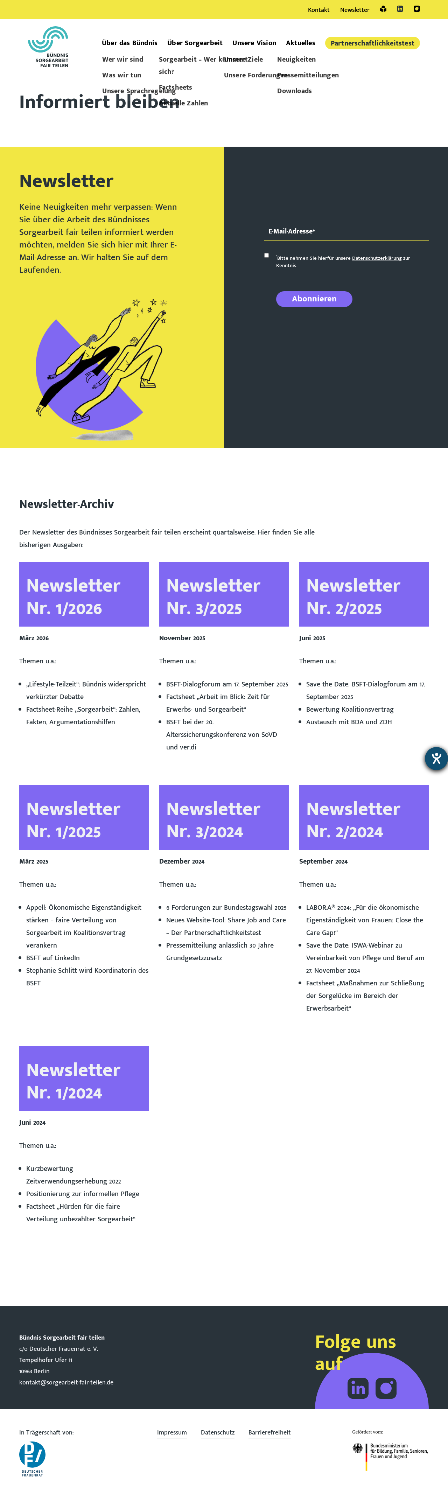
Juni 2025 (312, 638)
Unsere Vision (254, 43)
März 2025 (33, 861)
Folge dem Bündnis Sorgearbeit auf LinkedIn (358, 1388)
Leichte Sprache (383, 9)
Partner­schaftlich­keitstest (372, 43)
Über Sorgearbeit (195, 43)
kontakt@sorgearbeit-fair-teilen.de (66, 1382)
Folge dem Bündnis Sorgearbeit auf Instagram (386, 1388)
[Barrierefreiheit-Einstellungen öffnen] (436, 758)
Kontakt (319, 10)
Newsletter (355, 10)
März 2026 (34, 638)
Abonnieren (314, 299)
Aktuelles (300, 43)
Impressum (172, 1432)
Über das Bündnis (130, 43)
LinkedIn (400, 9)
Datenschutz (217, 1432)
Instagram (417, 9)
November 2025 (182, 638)
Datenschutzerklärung (377, 258)
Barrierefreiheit (269, 1432)
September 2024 (323, 861)
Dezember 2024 (181, 861)
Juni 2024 (32, 1123)
